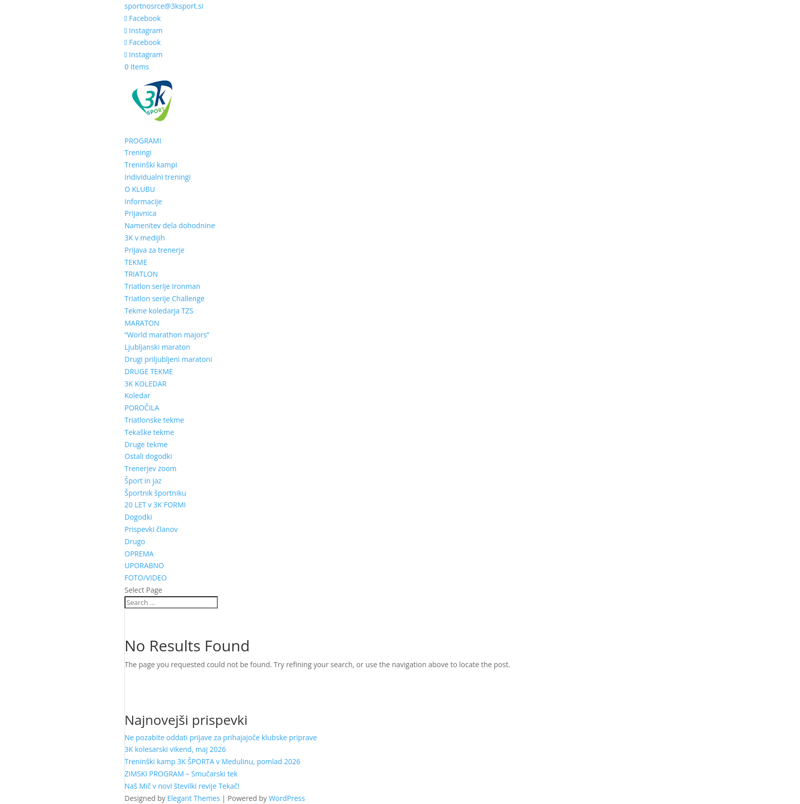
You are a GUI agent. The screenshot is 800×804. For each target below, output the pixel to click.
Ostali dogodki (148, 456)
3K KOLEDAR (145, 383)
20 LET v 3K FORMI (155, 504)
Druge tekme (146, 444)
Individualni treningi (157, 177)
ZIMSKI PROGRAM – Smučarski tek (181, 773)
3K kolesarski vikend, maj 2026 (175, 749)
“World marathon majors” (166, 334)
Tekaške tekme (149, 432)
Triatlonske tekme (154, 420)
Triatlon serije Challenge (164, 298)
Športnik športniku (155, 493)
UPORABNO (144, 565)
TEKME (135, 262)
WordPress (287, 798)
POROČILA (141, 407)
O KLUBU (139, 189)
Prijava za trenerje (154, 250)
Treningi (138, 152)
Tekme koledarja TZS (158, 310)
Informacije (143, 201)
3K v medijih (144, 237)
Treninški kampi (150, 164)
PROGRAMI (142, 140)
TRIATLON (141, 274)
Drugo (134, 541)
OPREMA (139, 553)
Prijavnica (140, 213)
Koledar (137, 395)
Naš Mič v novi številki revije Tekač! (181, 786)
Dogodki (138, 517)
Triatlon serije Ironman (162, 286)
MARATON (141, 323)
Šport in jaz (143, 480)
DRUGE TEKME (148, 371)
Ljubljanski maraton (157, 347)
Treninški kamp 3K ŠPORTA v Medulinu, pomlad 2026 (212, 761)
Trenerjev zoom (150, 468)
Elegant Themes (193, 798)
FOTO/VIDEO (145, 577)
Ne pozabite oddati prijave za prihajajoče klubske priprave (220, 737)
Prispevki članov (151, 529)
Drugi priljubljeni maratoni (168, 359)
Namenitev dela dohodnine (169, 225)
